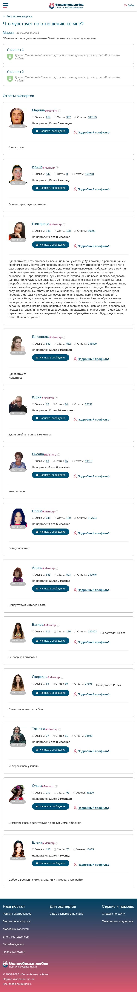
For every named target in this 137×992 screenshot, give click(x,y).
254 (48, 117)
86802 (91, 231)
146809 (92, 344)
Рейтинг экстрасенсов (17, 913)
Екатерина (40, 224)
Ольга (37, 786)
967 (68, 117)
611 (48, 631)
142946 (92, 575)
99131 (88, 404)
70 (67, 849)
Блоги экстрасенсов (16, 936)
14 (66, 404)
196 (68, 631)
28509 (88, 736)
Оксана (38, 454)
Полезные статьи (14, 952)
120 (68, 518)
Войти (131, 5)
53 (47, 684)
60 (47, 461)
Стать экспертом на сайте (66, 913)
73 (47, 404)
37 (47, 736)
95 (67, 792)
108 (68, 231)
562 (68, 344)
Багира (38, 624)
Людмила (39, 677)
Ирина (37, 167)
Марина (38, 110)
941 (48, 518)
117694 (92, 518)
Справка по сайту (113, 913)
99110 (88, 461)
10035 (90, 849)
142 (48, 174)
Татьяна (38, 729)
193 (48, 849)
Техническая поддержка (117, 921)
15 (66, 461)
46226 (90, 792)
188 (48, 231)
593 (68, 575)
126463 (92, 631)
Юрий (36, 397)
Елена (37, 511)
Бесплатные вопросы (19, 16)
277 (48, 792)
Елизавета (40, 337)
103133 (92, 117)
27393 (88, 684)
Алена (37, 568)
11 (66, 736)
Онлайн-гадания (13, 944)
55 (66, 684)
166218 (89, 174)
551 (48, 575)
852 (48, 344)
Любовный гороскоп (16, 929)
